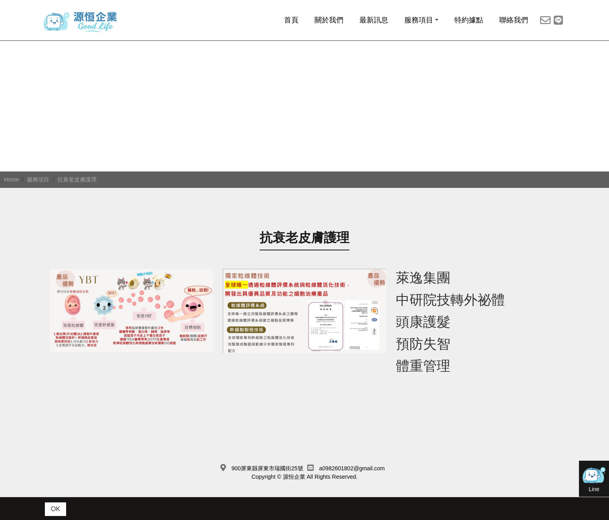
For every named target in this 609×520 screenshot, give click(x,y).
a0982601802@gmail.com (352, 480)
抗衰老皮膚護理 (77, 191)
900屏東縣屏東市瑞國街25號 (267, 480)
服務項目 (38, 191)
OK (55, 509)
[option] (304, 124)
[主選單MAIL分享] (545, 23)
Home (11, 191)
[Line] (558, 23)
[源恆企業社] (94, 24)
